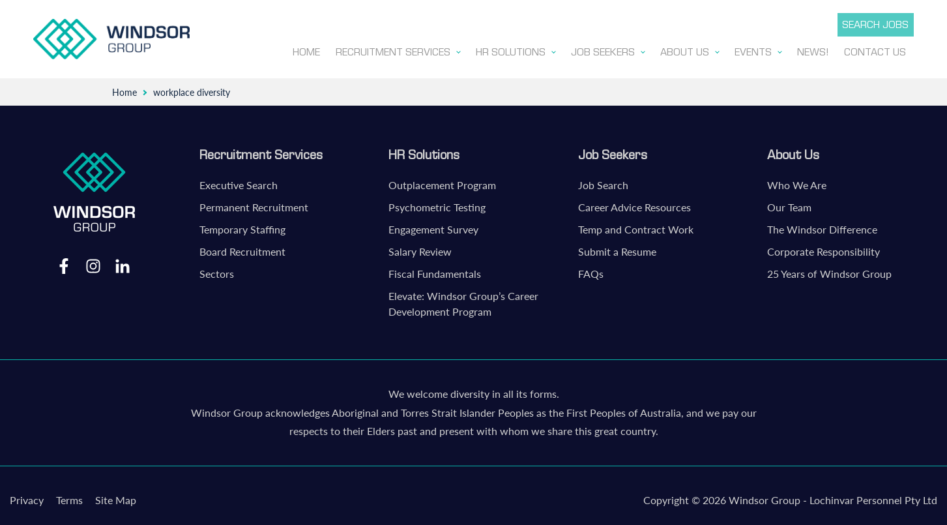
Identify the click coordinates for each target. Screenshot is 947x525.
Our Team (789, 204)
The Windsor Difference (822, 226)
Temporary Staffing (242, 226)
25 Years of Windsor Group (829, 271)
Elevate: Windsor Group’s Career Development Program (463, 301)
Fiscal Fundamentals (434, 271)
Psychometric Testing (437, 204)
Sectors (216, 271)
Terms (69, 497)
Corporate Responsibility (823, 249)
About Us (793, 152)
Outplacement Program (442, 182)
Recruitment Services (261, 152)
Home (124, 89)
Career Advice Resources (634, 204)
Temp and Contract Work (635, 226)
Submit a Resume (617, 249)
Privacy (27, 497)
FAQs (591, 271)
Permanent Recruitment (253, 204)
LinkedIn (122, 263)
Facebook (64, 263)
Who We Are (796, 182)
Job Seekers (612, 152)
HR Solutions (423, 152)
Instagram (93, 263)
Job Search (603, 182)
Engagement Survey (433, 226)
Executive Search (238, 182)
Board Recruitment (242, 249)
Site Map (115, 497)
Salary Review (420, 249)
